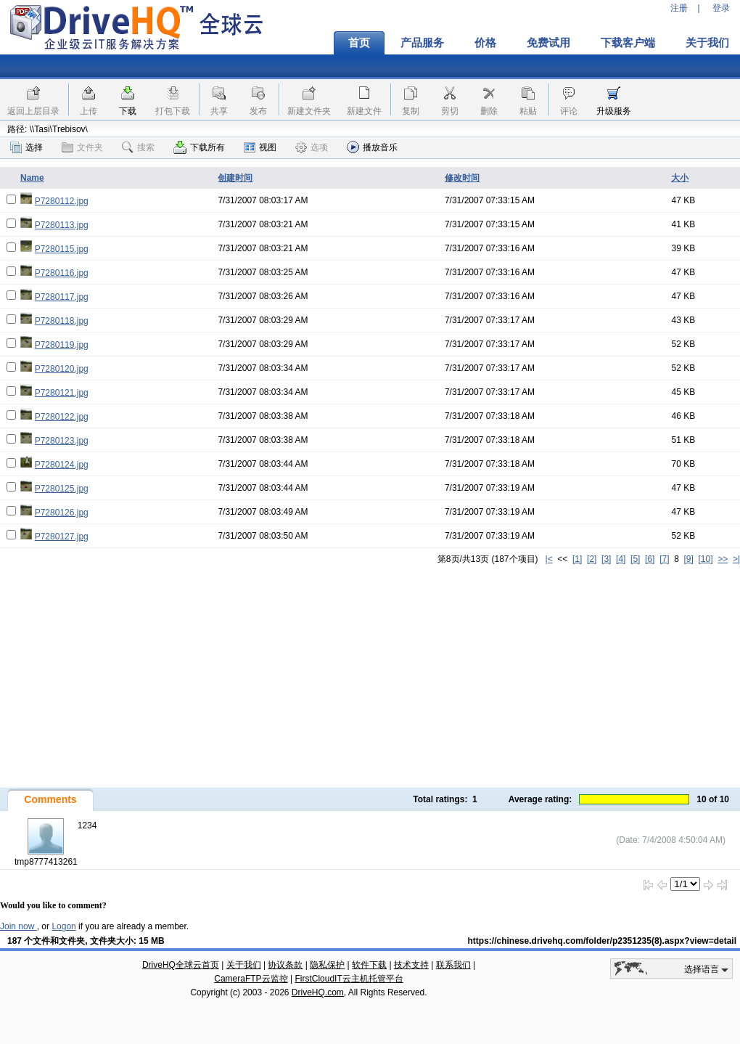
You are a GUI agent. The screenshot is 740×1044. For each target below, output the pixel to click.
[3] (606, 559)
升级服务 (613, 111)
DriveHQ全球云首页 (180, 965)
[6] (649, 559)
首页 (359, 43)
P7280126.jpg (62, 512)
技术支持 (411, 965)
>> (723, 559)
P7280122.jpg (62, 417)
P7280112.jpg (62, 201)
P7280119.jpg (62, 345)
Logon (63, 926)
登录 (721, 8)
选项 (311, 147)
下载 (127, 111)
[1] (577, 559)
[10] (706, 559)
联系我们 (453, 965)
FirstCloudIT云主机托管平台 (349, 979)
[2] (591, 559)
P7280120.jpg (62, 369)
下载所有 (199, 147)
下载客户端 (628, 43)
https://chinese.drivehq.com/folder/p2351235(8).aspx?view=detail (602, 941)
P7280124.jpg (62, 465)
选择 (26, 147)
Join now (18, 926)
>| (736, 559)
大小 (679, 178)
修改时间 (462, 178)
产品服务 (422, 43)
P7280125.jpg (62, 489)
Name (32, 178)
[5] (635, 559)
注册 (679, 8)
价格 (485, 43)
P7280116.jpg (62, 273)
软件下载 (369, 965)
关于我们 (243, 965)
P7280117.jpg (62, 297)
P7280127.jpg (62, 536)
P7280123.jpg (62, 441)
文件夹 (82, 147)
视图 (260, 147)
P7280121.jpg (62, 393)
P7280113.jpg (62, 225)
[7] (664, 559)
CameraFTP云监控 (250, 979)
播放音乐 (372, 147)
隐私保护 (327, 965)
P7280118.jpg (62, 321)
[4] (620, 559)
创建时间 (235, 178)
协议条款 (285, 965)
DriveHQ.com (318, 992)
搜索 (138, 147)
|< (549, 559)
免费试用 (548, 43)
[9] (688, 559)
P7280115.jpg (62, 249)
